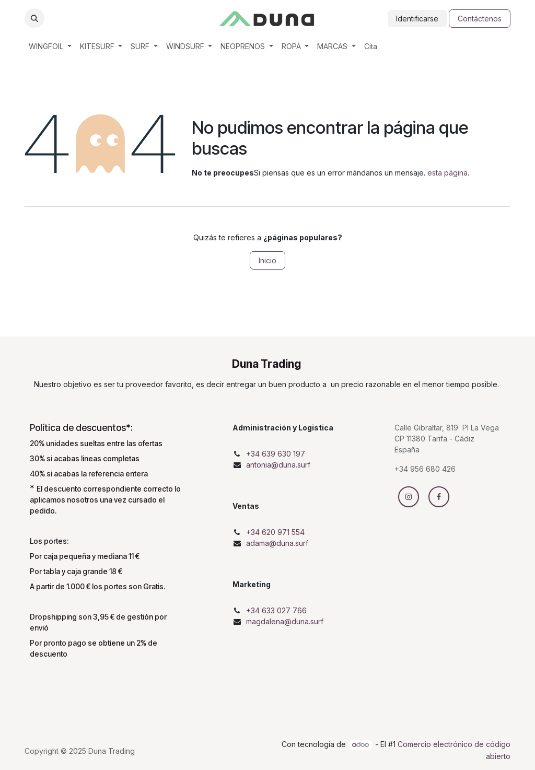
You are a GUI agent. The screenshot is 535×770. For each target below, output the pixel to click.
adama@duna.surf (277, 543)
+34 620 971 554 (275, 532)
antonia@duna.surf (278, 464)
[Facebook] (438, 496)
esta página (447, 172)
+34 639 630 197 (275, 453)
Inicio (267, 260)
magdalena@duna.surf (284, 621)
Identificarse (417, 18)
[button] (34, 18)
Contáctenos (480, 18)
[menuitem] (50, 46)
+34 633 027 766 (276, 610)
